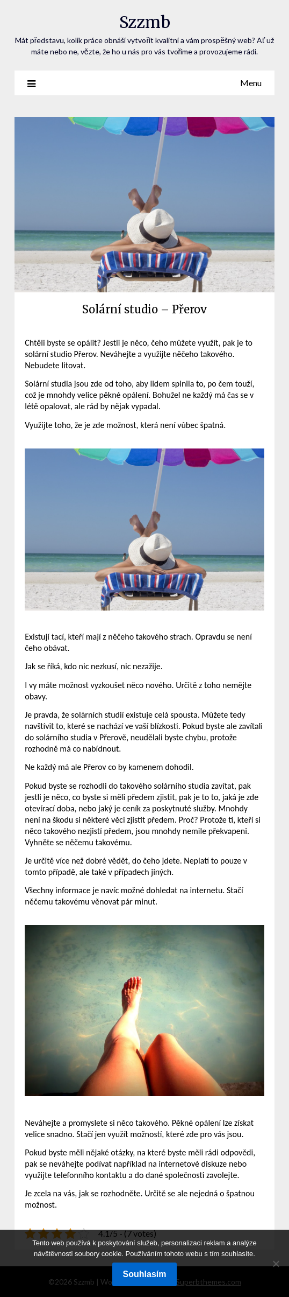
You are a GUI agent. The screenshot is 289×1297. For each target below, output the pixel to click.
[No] (275, 1263)
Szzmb (144, 22)
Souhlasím (145, 1274)
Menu (251, 83)
